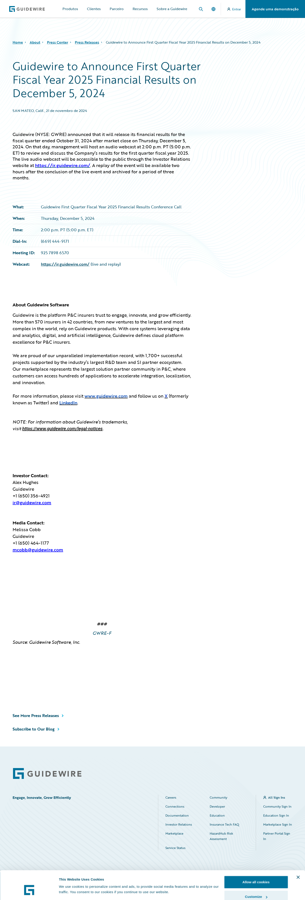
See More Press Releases (36, 715)
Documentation (177, 815)
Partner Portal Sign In (276, 836)
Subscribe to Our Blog (34, 729)
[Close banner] (298, 853)
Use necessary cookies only (256, 888)
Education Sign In (276, 815)
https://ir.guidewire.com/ (65, 264)
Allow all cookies (256, 858)
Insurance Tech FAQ (224, 824)
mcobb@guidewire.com (38, 549)
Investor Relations (178, 824)
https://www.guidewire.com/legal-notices (62, 428)
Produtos (70, 8)
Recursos (140, 8)
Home (18, 42)
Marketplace (174, 833)
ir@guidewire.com (32, 502)
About (35, 42)
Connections (174, 806)
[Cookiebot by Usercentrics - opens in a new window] (29, 891)
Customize (256, 873)
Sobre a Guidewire (172, 8)
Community (218, 797)
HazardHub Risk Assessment (221, 836)
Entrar (234, 9)
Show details (69, 881)
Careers (170, 797)
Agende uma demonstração (275, 9)
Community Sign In (277, 806)
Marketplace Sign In (277, 824)
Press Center (57, 42)
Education (217, 815)
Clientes (94, 8)
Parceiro (117, 8)
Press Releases (87, 42)
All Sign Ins (276, 797)
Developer (217, 806)
